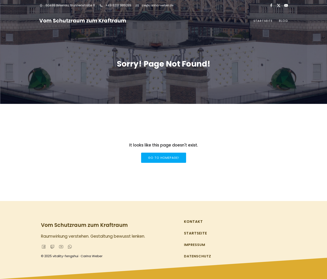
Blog (283, 21)
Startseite (262, 21)
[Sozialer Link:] (269, 5)
